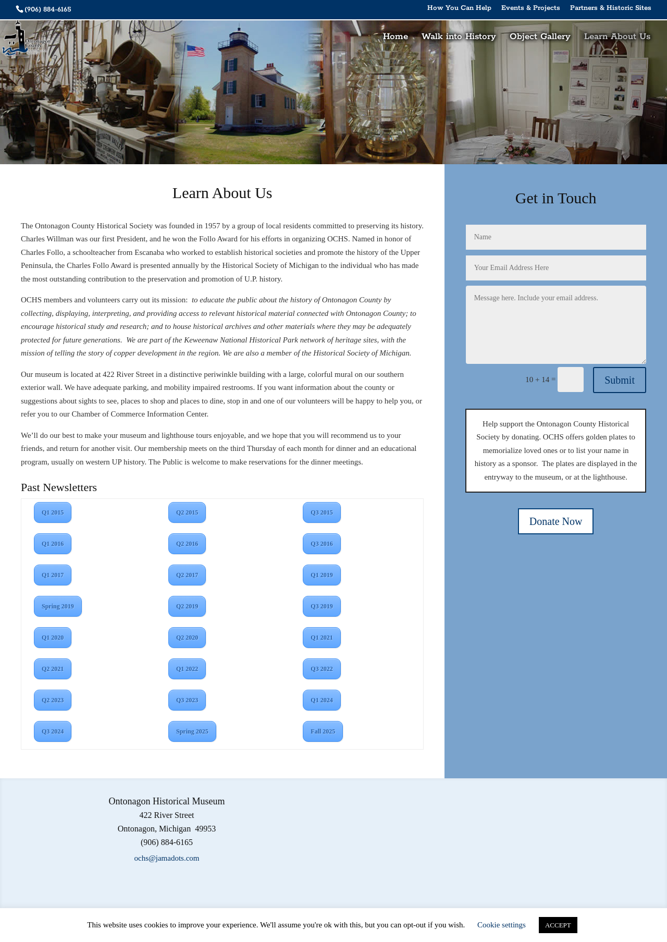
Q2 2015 (187, 512)
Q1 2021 (321, 637)
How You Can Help (459, 8)
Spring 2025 (192, 731)
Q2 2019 (187, 606)
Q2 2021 (53, 668)
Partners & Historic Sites (610, 8)
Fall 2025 (323, 731)
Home (395, 37)
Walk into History (459, 37)
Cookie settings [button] (501, 925)
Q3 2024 (53, 731)
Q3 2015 (321, 512)
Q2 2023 (53, 700)
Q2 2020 (187, 637)
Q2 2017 (187, 575)
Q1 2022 (187, 668)
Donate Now (556, 521)
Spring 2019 (58, 606)
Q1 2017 (53, 575)
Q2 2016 (187, 543)
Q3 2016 (321, 543)
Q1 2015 (53, 512)
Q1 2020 (53, 637)
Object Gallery (540, 37)
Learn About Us (617, 37)
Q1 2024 (321, 700)
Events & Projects (530, 8)
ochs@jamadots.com (166, 858)
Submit (619, 380)
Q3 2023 (187, 700)
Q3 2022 (321, 668)
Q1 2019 (321, 575)
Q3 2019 (321, 606)
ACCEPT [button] (558, 925)
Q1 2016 (53, 543)
